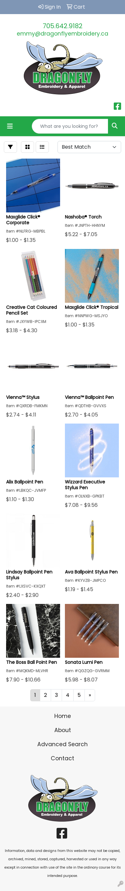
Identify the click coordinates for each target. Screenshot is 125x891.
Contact (62, 758)
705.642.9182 (63, 25)
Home (62, 716)
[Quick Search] (70, 126)
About (62, 730)
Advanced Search (62, 744)
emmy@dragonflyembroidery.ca (62, 33)
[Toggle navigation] (10, 126)
